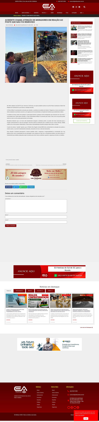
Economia (39, 397)
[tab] (8, 290)
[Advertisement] (36, 93)
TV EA (67, 12)
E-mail (7, 220)
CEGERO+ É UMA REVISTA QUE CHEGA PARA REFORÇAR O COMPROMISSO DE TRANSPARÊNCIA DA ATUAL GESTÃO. (15, 310)
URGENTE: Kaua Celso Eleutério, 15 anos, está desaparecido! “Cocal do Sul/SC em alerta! (85, 27)
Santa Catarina (26, 13)
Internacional (40, 395)
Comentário (8, 198)
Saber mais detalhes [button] (79, 415)
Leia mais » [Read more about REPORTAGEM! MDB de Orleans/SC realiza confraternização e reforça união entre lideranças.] (30, 319)
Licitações (74, 12)
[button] (84, 7)
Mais (82, 13)
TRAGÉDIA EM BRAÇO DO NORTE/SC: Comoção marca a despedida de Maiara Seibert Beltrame (85, 59)
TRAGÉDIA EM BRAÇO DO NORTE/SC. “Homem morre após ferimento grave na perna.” (85, 51)
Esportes (36, 12)
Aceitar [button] (85, 418)
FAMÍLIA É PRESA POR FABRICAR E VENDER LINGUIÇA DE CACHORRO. (85, 34)
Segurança (59, 12)
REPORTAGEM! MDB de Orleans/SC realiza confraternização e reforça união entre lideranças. (38, 310)
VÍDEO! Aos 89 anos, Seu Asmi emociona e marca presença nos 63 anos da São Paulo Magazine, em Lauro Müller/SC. (60, 310)
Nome (6, 214)
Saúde (52, 12)
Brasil (16, 12)
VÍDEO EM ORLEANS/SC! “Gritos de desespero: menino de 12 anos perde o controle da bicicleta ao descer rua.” (81, 310)
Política (44, 13)
